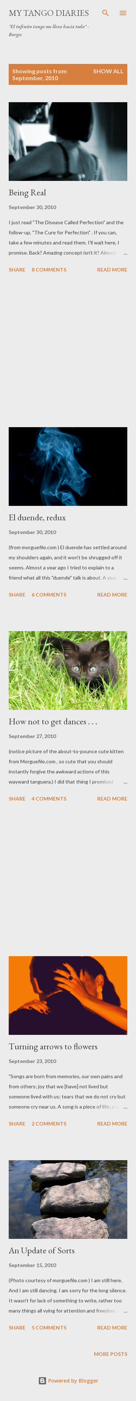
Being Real (27, 192)
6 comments (49, 594)
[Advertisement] (68, 351)
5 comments (49, 1327)
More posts (110, 1354)
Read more (112, 269)
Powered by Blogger (68, 1380)
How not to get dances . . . (53, 721)
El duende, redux (37, 517)
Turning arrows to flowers (53, 1046)
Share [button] (17, 269)
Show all (108, 71)
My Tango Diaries (49, 12)
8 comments (49, 269)
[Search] (105, 13)
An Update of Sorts (42, 1250)
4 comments (49, 798)
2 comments (49, 1123)
